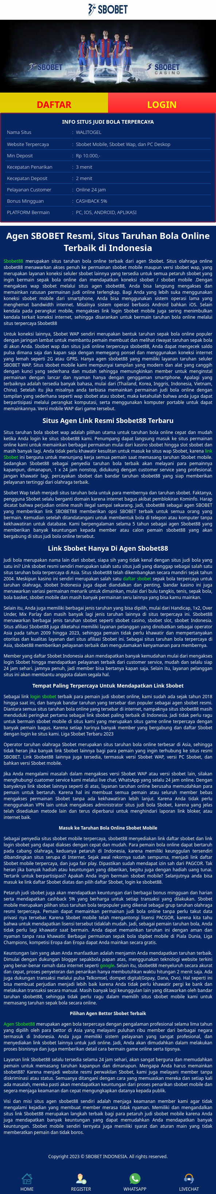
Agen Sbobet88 (19, 1024)
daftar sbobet (137, 579)
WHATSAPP (135, 1182)
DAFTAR (53, 104)
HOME (27, 1182)
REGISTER (81, 1182)
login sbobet (43, 696)
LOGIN (162, 104)
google (107, 965)
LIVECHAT (189, 1182)
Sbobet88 (13, 261)
